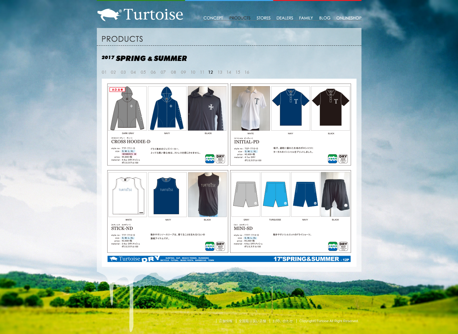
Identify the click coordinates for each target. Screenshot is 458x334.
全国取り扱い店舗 (252, 321)
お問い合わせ (282, 321)
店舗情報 (226, 321)
